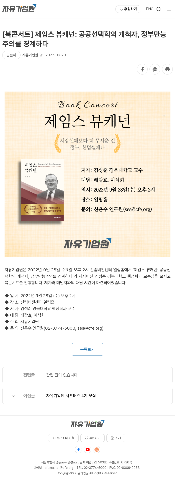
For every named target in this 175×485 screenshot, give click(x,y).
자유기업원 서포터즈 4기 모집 (71, 395)
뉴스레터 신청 (63, 438)
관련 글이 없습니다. (62, 375)
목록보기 (87, 349)
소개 (116, 438)
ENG (149, 9)
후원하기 (128, 9)
